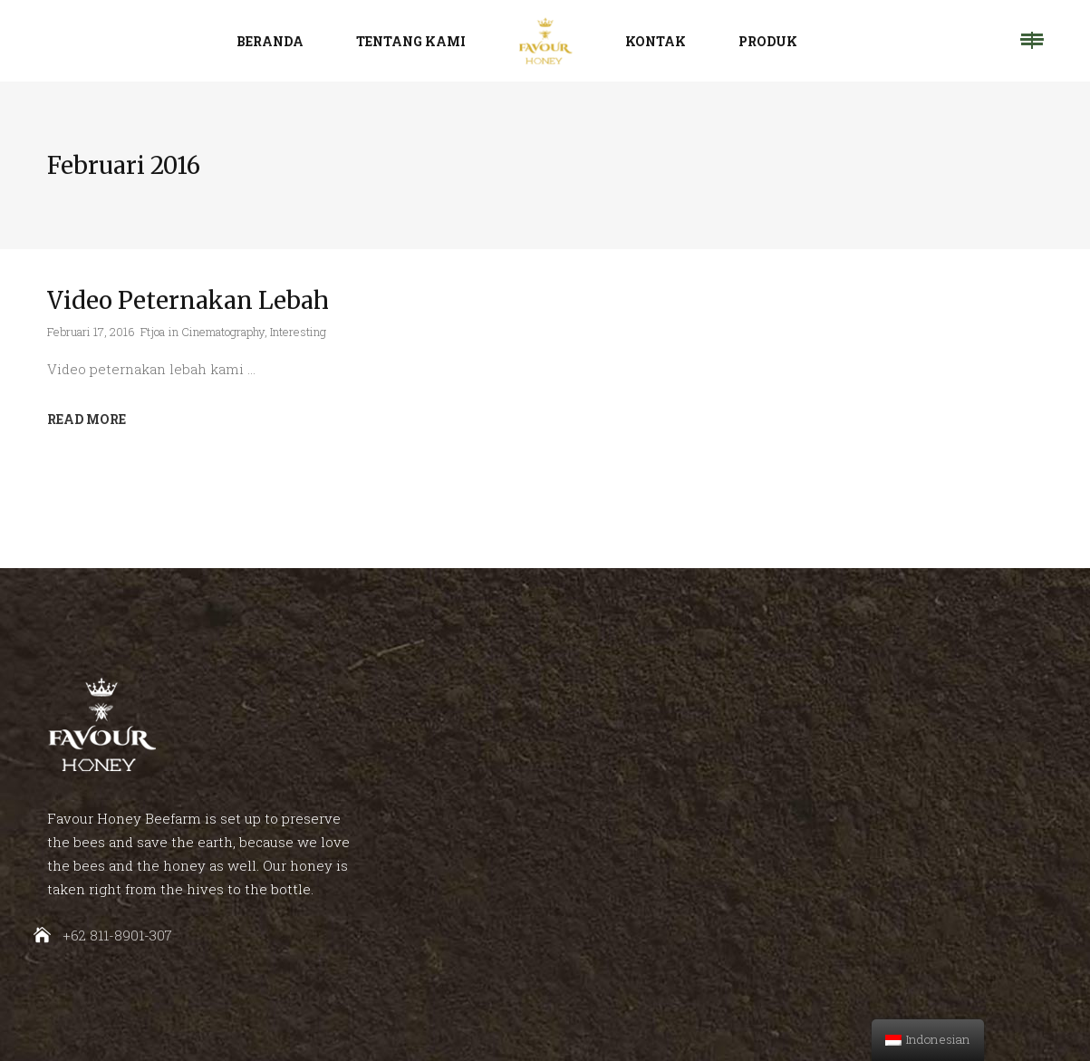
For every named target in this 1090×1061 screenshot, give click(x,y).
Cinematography (223, 331)
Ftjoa (152, 331)
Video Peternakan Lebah (188, 300)
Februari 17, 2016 (91, 331)
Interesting (298, 331)
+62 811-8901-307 (117, 935)
